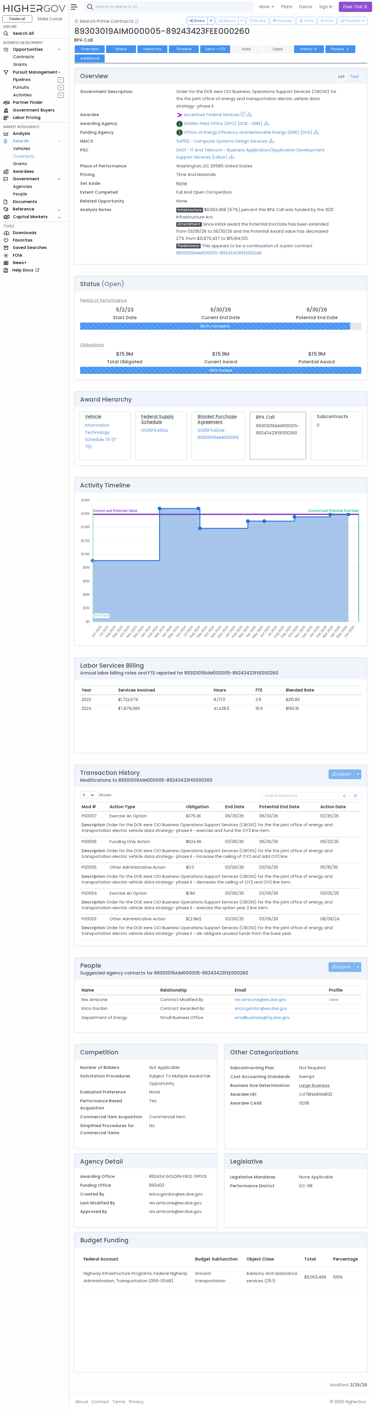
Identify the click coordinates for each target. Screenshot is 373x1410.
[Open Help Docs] (137, 21)
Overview (90, 48)
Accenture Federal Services (212, 115)
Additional (89, 58)
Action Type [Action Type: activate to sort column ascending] (122, 807)
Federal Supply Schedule (157, 419)
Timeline (184, 48)
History (309, 48)
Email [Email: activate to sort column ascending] (240, 990)
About (81, 1402)
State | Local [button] (49, 19)
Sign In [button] (326, 7)
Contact (100, 1402)
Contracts (23, 57)
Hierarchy (152, 48)
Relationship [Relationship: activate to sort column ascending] (173, 990)
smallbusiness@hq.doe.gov (262, 1017)
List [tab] (341, 76)
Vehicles (21, 148)
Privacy (136, 1402)
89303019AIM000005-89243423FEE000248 (218, 253)
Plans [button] (286, 7)
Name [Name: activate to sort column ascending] (88, 990)
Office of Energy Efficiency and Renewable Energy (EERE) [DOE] (248, 132)
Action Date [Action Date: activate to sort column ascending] (333, 807)
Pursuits (21, 87)
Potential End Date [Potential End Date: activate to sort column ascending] (279, 807)
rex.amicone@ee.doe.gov (260, 999)
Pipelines (22, 79)
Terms (118, 1402)
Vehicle (93, 417)
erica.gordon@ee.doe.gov (261, 1008)
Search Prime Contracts (104, 21)
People (20, 194)
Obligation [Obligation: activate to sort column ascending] (197, 807)
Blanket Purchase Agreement (217, 419)
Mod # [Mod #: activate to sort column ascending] (89, 807)
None (181, 183)
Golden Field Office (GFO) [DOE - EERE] (223, 123)
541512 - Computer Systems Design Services (222, 141)
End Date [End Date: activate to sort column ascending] (234, 807)
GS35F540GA (154, 430)
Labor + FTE (215, 48)
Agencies (22, 186)
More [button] (265, 7)
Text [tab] (354, 76)
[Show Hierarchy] (249, 114)
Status (121, 48)
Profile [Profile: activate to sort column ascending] (335, 990)
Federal (17, 19)
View (333, 999)
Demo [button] (305, 7)
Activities (22, 95)
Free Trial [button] (355, 7)
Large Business (314, 1085)
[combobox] (169, 6)
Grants (20, 64)
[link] (355, 796)
